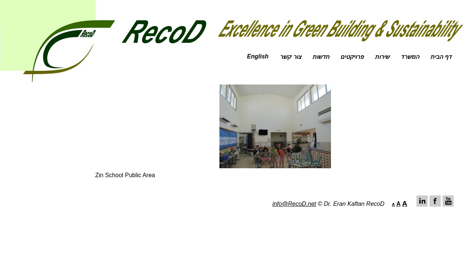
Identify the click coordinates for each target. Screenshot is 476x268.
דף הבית (440, 57)
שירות (382, 57)
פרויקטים (352, 57)
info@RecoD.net (294, 204)
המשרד (410, 57)
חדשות (320, 57)
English (257, 56)
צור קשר (290, 57)
